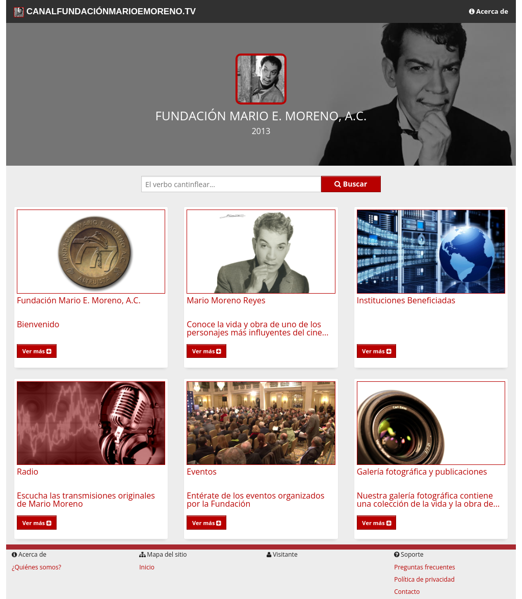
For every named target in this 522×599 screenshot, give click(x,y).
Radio (27, 471)
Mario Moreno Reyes (226, 300)
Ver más (36, 351)
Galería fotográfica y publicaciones (422, 471)
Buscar (350, 184)
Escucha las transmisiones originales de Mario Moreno (86, 499)
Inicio (146, 567)
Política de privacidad (424, 579)
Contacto (407, 591)
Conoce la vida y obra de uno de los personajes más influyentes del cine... (257, 328)
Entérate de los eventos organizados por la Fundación (255, 499)
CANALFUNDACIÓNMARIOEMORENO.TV (105, 12)
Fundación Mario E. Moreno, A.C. (79, 300)
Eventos (202, 471)
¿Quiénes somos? (36, 567)
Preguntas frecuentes (424, 567)
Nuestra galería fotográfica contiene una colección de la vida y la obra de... (428, 499)
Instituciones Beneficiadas (406, 300)
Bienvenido (38, 324)
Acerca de (488, 11)
